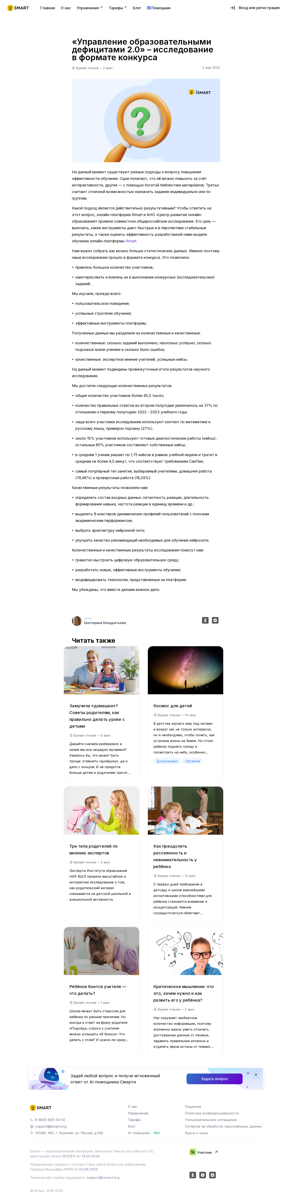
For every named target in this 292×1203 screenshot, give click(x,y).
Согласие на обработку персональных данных (223, 1126)
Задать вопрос (214, 1079)
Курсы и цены (196, 1133)
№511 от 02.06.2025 (81, 1169)
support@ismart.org (50, 1126)
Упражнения (138, 1113)
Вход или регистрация (255, 8)
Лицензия (193, 1107)
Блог (131, 1126)
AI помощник (139, 1133)
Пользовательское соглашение (211, 1120)
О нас (132, 1107)
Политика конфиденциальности (211, 1113)
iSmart (131, 241)
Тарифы (134, 1120)
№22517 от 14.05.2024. (81, 1156)
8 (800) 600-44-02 (50, 1120)
